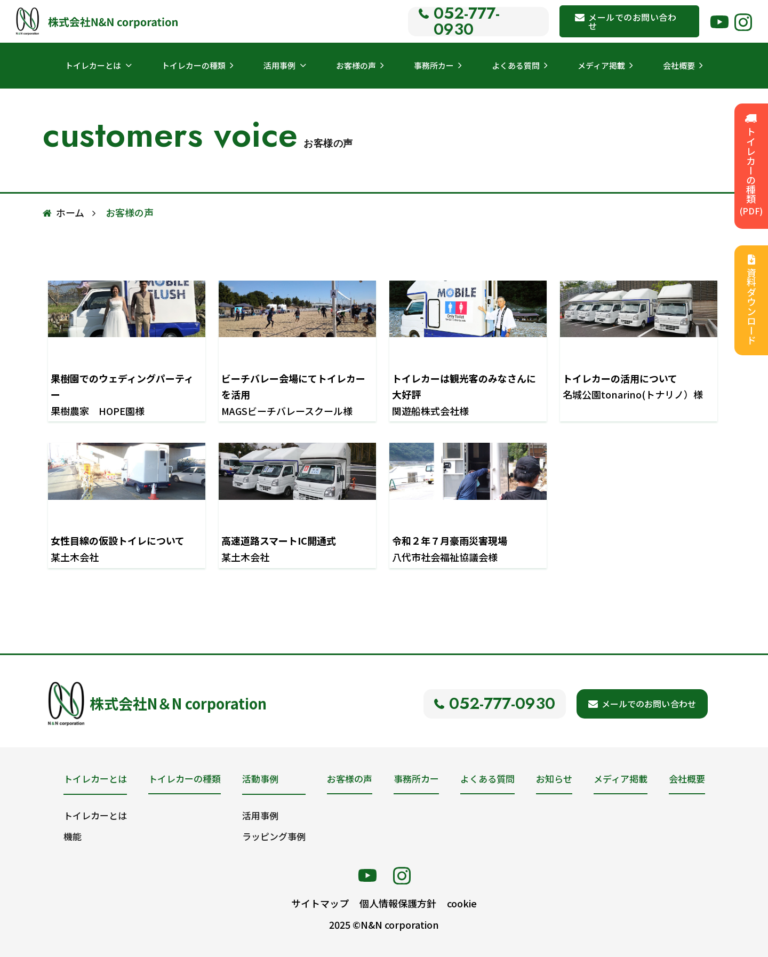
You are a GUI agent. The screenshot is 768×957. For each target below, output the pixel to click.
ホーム (70, 212)
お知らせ (554, 778)
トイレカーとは (93, 65)
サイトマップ (320, 903)
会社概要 (679, 65)
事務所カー (434, 65)
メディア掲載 (601, 65)
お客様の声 (356, 65)
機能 (72, 836)
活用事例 (279, 65)
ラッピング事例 (274, 836)
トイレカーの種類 (194, 65)
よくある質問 (516, 65)
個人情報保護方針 (397, 903)
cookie (462, 903)
